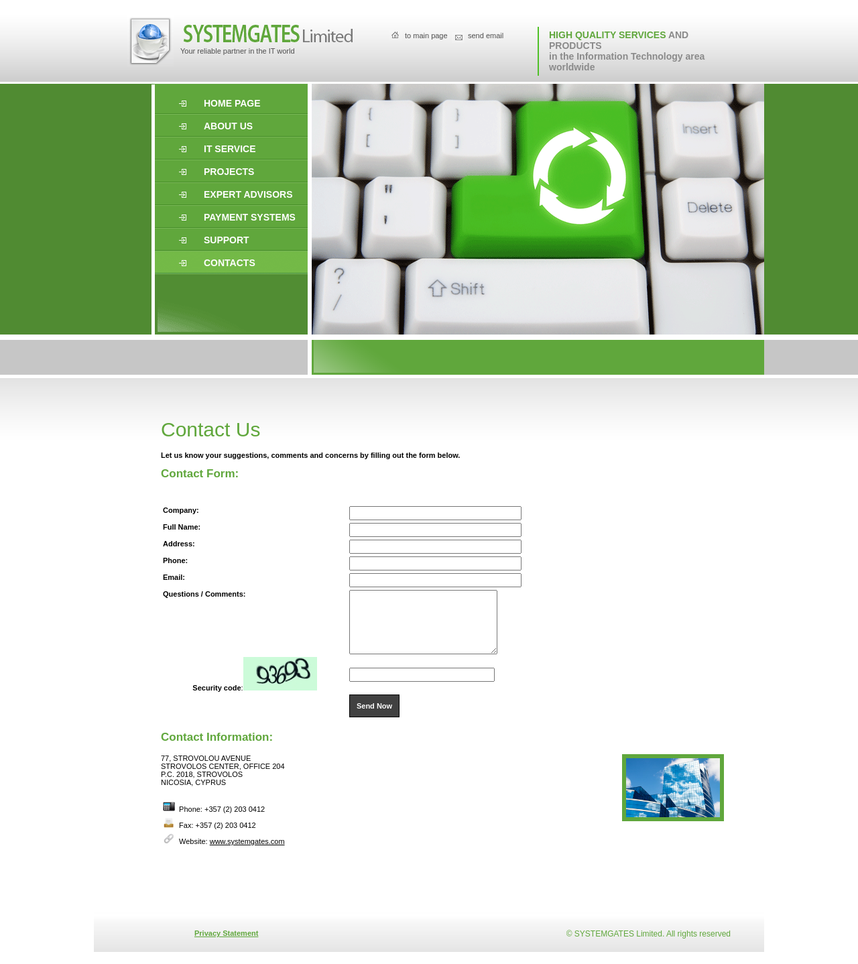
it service (230, 148)
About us (228, 126)
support (226, 240)
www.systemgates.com (247, 853)
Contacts (229, 262)
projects (229, 171)
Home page (232, 103)
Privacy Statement (226, 945)
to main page (426, 36)
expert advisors (248, 194)
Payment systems (250, 217)
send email (485, 36)
